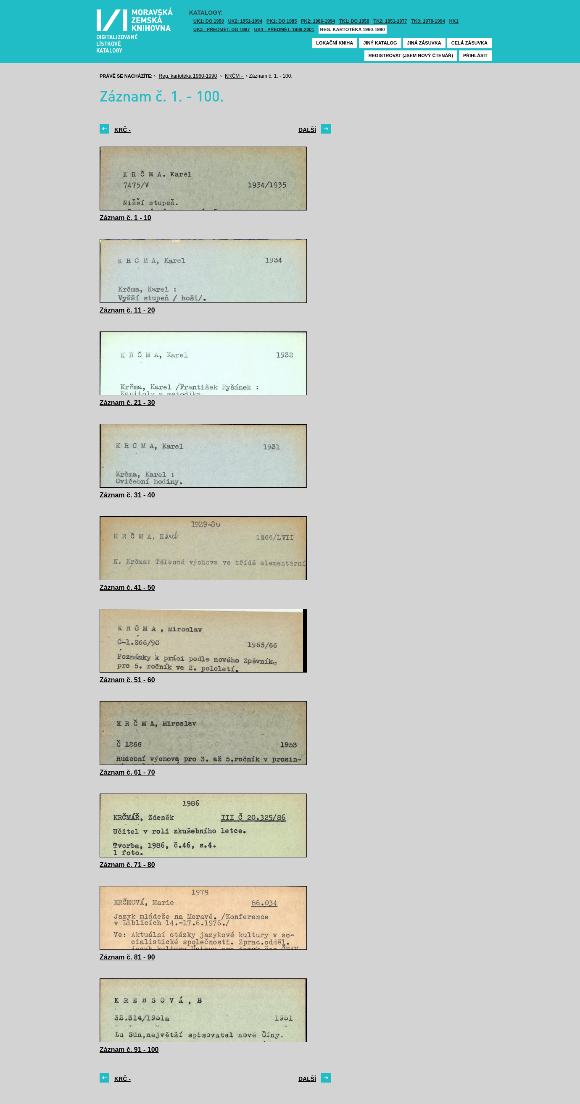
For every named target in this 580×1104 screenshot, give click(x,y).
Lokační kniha (334, 42)
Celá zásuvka (469, 42)
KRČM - (234, 76)
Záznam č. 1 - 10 (125, 217)
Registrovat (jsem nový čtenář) (411, 55)
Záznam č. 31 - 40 (127, 495)
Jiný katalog (380, 42)
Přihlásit (475, 55)
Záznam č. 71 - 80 (127, 864)
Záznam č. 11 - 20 (127, 310)
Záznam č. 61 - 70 (127, 772)
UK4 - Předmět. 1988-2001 (284, 29)
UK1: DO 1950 (208, 21)
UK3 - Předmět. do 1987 (221, 29)
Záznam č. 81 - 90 (127, 957)
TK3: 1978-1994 (428, 21)
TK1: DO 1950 (354, 21)
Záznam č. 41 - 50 (127, 587)
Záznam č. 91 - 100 (129, 1049)
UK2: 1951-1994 (245, 21)
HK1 (454, 21)
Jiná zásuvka (424, 42)
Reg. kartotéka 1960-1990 (352, 29)
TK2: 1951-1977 (390, 21)
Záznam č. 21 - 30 (127, 402)
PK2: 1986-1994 (318, 21)
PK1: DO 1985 (281, 21)
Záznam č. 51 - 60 (127, 679)
